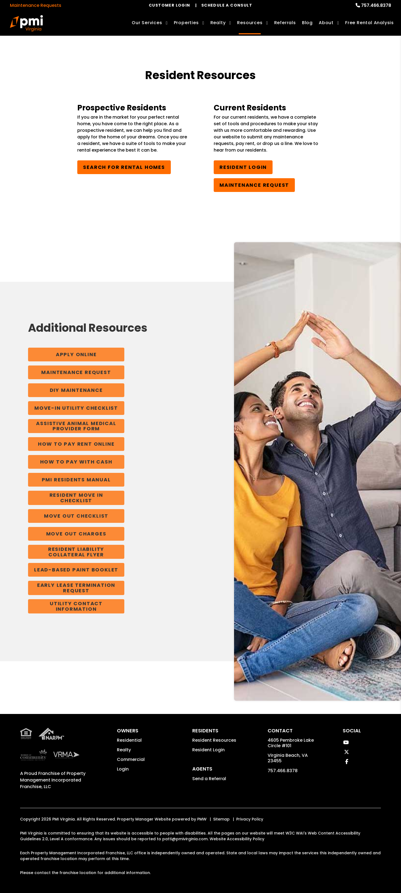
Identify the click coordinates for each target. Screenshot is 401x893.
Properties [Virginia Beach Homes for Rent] (186, 22)
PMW (202, 819)
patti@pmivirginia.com (185, 839)
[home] (26, 23)
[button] (346, 742)
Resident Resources (214, 740)
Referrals (285, 22)
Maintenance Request (254, 185)
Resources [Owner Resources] (249, 22)
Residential (129, 740)
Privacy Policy (249, 819)
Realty (124, 750)
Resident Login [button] (208, 750)
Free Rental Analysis (369, 22)
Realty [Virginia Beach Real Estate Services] (218, 22)
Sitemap (221, 819)
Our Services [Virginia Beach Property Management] (147, 22)
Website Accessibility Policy (237, 839)
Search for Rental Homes (124, 167)
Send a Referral (209, 778)
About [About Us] (326, 22)
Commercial (131, 759)
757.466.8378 (376, 5)
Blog (307, 22)
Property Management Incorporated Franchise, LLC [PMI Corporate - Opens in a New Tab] (53, 780)
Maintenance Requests (35, 5)
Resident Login (243, 167)
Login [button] (123, 769)
